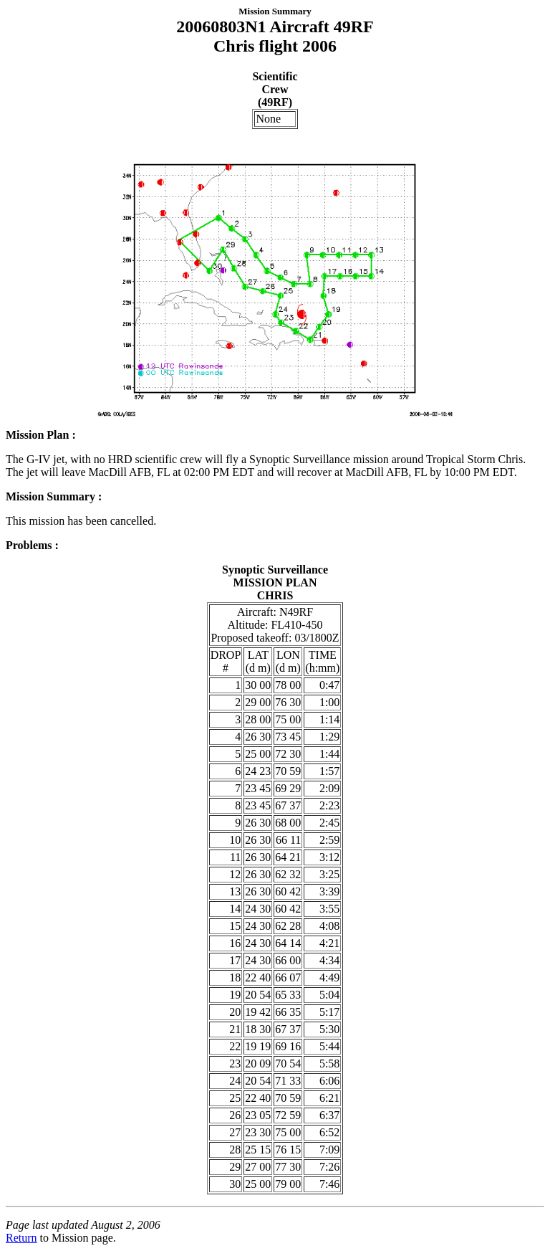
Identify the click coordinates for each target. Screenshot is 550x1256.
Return (21, 1238)
